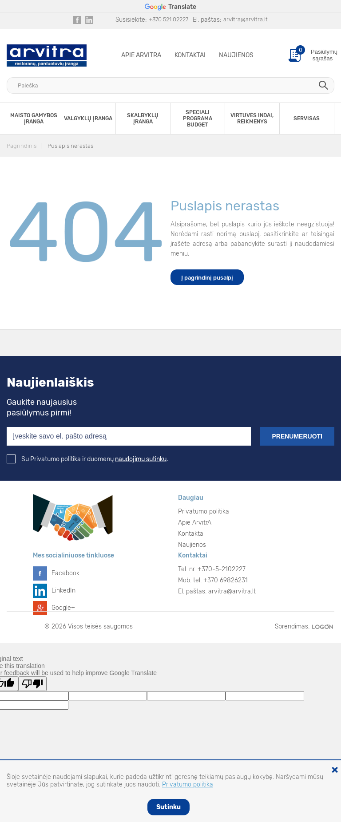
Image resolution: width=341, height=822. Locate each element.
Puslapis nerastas (70, 146)
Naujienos (236, 55)
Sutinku (168, 807)
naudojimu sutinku (141, 459)
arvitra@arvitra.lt (245, 19)
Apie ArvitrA (141, 55)
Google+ (63, 608)
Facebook (65, 573)
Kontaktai (190, 55)
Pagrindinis (21, 146)
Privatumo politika (203, 511)
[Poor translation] (32, 683)
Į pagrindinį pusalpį (207, 277)
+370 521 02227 (168, 19)
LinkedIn (63, 590)
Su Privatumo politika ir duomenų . (87, 459)
